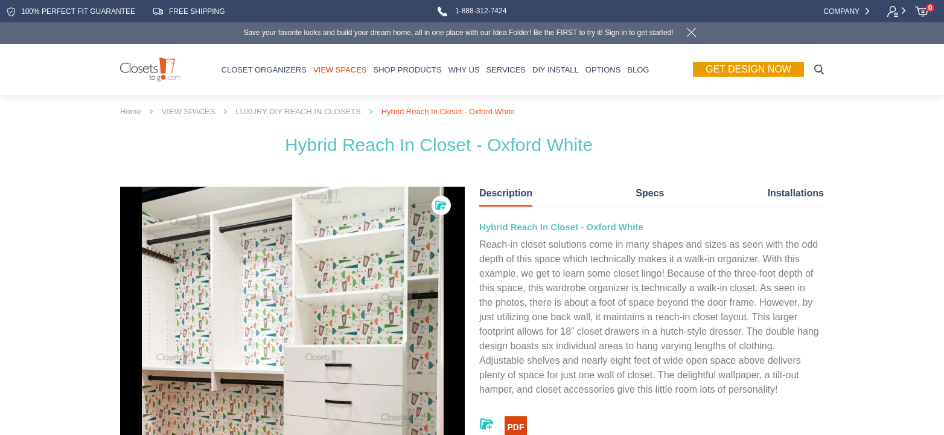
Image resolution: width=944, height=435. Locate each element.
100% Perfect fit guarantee (71, 11)
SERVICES (506, 69)
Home (130, 112)
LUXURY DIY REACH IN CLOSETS (297, 112)
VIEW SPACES (340, 69)
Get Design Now (748, 69)
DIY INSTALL (555, 69)
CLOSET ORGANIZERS (264, 69)
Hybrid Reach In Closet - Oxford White (448, 112)
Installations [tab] (796, 193)
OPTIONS (603, 69)
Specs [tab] (650, 193)
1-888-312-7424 (472, 11)
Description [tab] (505, 193)
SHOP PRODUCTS (408, 69)
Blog (638, 69)
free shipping (189, 11)
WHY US (464, 69)
